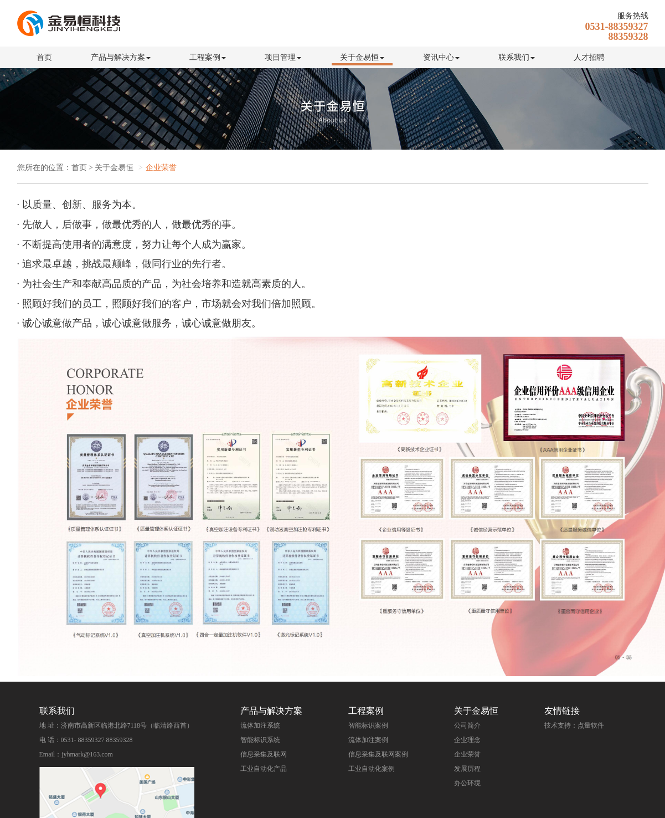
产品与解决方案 (121, 57)
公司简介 (467, 725)
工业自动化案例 (371, 769)
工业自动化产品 (263, 769)
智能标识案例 (368, 725)
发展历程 (467, 769)
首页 (44, 57)
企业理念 (467, 740)
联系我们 (516, 57)
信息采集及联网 (263, 754)
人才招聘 (589, 57)
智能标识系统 (260, 740)
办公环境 (467, 783)
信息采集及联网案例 (378, 754)
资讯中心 (441, 57)
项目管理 (283, 57)
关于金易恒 (362, 57)
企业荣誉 (467, 754)
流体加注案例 (368, 740)
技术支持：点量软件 (574, 725)
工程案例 (207, 57)
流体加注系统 (260, 725)
